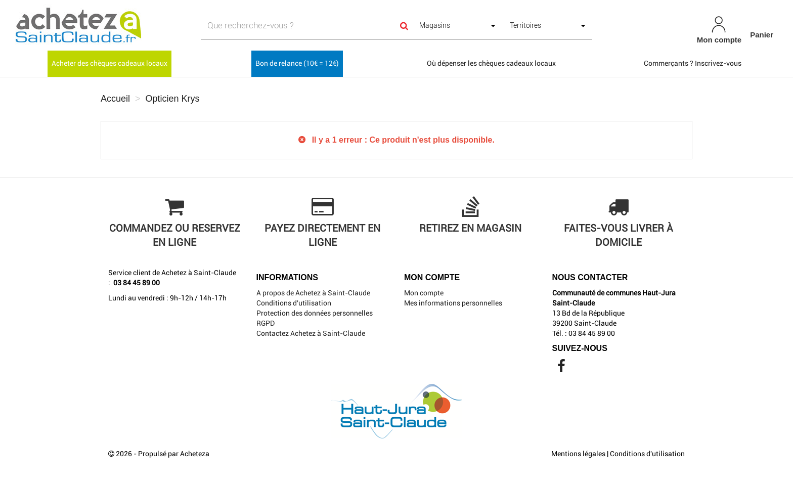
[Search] (404, 25)
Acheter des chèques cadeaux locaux (109, 63)
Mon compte (424, 293)
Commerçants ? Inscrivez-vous (692, 63)
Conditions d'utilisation (293, 303)
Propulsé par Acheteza (173, 454)
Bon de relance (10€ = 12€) (297, 63)
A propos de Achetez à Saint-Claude (313, 293)
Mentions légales (578, 454)
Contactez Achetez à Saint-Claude (310, 333)
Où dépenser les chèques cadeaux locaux (491, 63)
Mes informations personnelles (453, 303)
